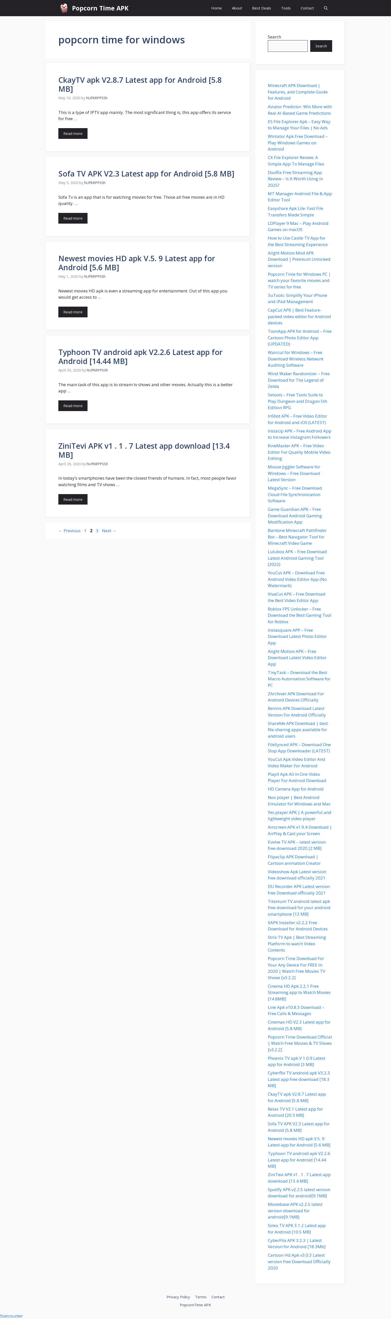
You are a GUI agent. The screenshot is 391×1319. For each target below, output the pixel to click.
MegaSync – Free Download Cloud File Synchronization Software (295, 494)
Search (274, 37)
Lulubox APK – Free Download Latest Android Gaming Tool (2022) (297, 558)
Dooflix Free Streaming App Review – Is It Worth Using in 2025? (295, 179)
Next (109, 530)
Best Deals (261, 7)
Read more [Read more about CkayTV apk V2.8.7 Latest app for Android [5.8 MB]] (73, 133)
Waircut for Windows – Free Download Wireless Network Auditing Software (295, 359)
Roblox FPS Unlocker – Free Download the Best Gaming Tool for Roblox (299, 615)
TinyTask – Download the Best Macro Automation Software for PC (299, 679)
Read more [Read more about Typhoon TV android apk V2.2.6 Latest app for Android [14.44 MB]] (73, 405)
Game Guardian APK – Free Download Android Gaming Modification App (295, 515)
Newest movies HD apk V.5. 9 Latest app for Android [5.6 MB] (136, 262)
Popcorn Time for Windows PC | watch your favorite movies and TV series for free (299, 280)
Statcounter (11, 1316)
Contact (307, 7)
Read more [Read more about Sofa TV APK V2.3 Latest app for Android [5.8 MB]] (73, 218)
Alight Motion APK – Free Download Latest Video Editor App (297, 657)
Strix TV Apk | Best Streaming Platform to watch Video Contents (297, 943)
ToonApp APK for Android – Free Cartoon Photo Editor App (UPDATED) (300, 337)
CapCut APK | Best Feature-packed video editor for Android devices (299, 316)
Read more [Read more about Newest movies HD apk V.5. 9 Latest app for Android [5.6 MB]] (73, 311)
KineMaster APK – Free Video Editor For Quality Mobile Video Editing (299, 452)
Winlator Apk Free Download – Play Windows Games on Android (298, 142)
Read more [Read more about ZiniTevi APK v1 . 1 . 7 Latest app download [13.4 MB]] (73, 499)
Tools (286, 7)
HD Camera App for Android (296, 789)
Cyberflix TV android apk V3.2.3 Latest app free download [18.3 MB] (299, 1079)
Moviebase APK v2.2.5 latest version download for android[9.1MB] (295, 1210)
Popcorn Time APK (100, 8)
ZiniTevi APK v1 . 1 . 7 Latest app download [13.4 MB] (144, 450)
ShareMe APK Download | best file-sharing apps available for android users (298, 729)
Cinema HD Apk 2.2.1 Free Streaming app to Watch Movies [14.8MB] (299, 992)
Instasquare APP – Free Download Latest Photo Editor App (297, 636)
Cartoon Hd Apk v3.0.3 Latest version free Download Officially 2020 (299, 1261)
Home (216, 7)
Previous (69, 530)
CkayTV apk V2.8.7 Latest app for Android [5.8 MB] (140, 84)
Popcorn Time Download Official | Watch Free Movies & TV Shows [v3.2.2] (300, 1043)
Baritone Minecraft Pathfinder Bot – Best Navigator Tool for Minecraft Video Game (297, 537)
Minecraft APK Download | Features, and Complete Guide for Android (298, 92)
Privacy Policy (178, 1296)
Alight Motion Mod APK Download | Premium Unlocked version (299, 259)
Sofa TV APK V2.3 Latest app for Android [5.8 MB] (146, 174)
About (237, 7)
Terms (200, 1296)
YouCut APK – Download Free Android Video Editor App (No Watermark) (297, 579)
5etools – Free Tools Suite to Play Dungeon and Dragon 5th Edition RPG (297, 401)
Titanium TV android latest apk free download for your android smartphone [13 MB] (299, 907)
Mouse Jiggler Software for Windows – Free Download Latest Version (294, 473)
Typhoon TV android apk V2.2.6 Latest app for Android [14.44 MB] (140, 356)
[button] (326, 8)
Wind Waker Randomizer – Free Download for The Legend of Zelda (299, 380)
